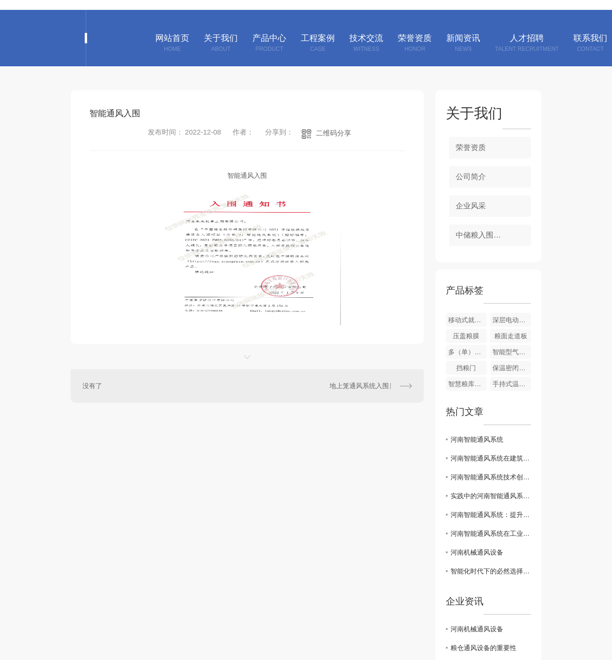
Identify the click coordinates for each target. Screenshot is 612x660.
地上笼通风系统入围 (359, 386)
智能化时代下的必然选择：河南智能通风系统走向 (491, 571)
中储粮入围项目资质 (489, 235)
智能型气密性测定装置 (511, 352)
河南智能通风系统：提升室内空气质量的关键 (491, 514)
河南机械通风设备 (477, 552)
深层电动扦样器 (511, 320)
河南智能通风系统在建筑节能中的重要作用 (491, 458)
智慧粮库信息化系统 (467, 384)
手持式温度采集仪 (511, 384)
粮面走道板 (510, 336)
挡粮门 (466, 368)
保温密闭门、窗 (511, 368)
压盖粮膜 (466, 336)
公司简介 (471, 177)
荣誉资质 (471, 147)
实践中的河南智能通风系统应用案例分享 (491, 496)
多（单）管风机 (467, 352)
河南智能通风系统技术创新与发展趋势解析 (491, 477)
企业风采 (471, 206)
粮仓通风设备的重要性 (483, 648)
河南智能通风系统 (477, 439)
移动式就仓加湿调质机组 (467, 320)
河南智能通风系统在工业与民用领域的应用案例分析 (491, 533)
